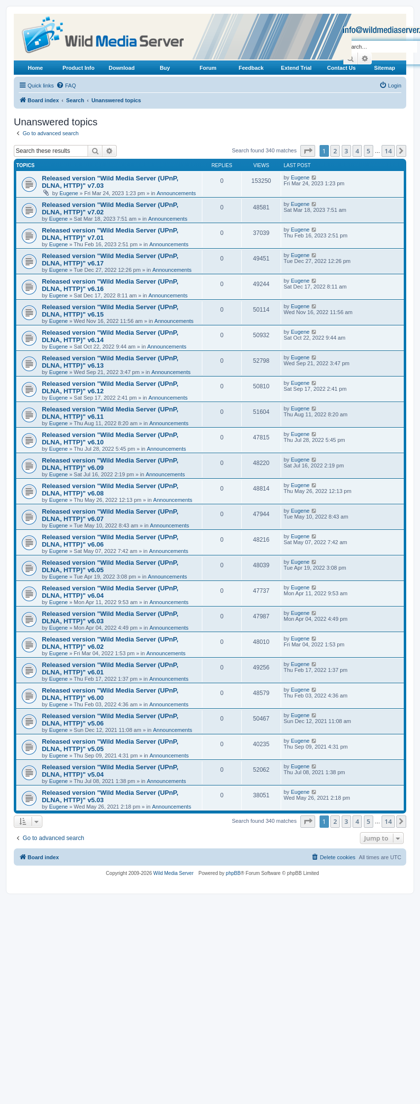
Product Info (79, 68)
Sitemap (384, 68)
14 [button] (388, 150)
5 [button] (368, 150)
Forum (207, 68)
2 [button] (335, 150)
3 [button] (346, 150)
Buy (165, 68)
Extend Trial (296, 68)
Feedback (251, 68)
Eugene (69, 193)
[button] (307, 151)
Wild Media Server (173, 873)
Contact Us (341, 68)
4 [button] (357, 150)
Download (122, 68)
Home (35, 68)
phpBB (233, 873)
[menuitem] (66, 85)
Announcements (176, 193)
